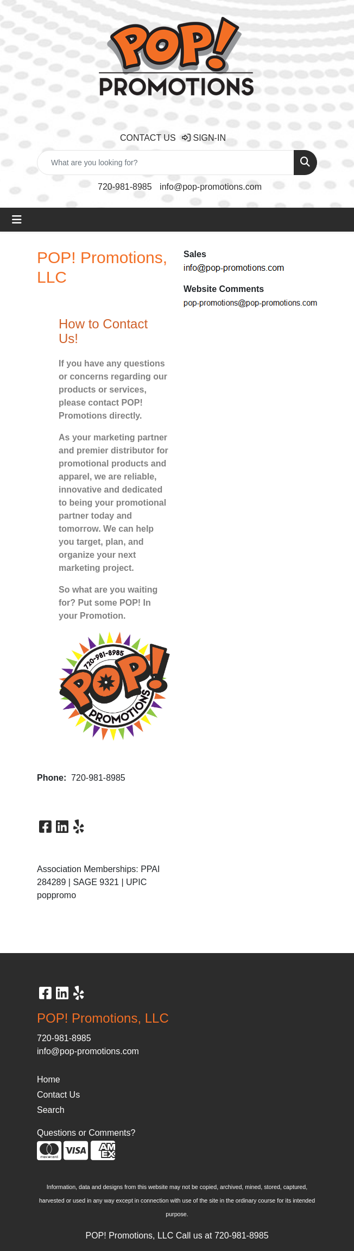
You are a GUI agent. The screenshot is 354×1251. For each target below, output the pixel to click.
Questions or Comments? (86, 1132)
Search (51, 1110)
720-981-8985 (125, 186)
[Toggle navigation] (16, 219)
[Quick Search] (165, 162)
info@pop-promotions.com (211, 186)
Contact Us (58, 1094)
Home (48, 1079)
